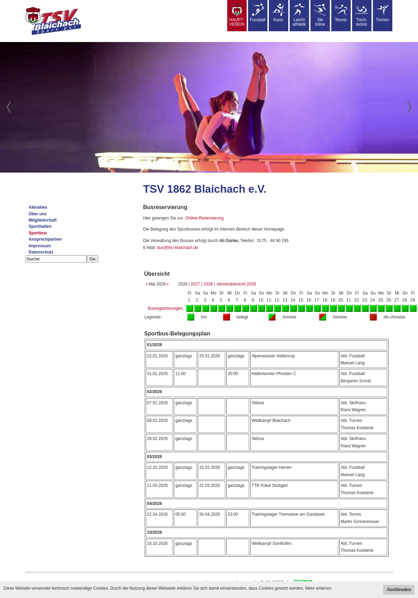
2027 (195, 284)
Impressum (40, 245)
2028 (208, 284)
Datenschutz (41, 252)
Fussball (257, 12)
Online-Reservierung (205, 218)
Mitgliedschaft (43, 220)
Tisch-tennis (362, 15)
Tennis (341, 12)
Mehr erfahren (318, 588)
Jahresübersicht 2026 (236, 284)
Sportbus (38, 233)
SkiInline (320, 15)
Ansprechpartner (45, 239)
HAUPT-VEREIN (237, 15)
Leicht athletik (299, 15)
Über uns (38, 213)
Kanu (278, 12)
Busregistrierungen (165, 308)
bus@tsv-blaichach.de (177, 247)
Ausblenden (398, 589)
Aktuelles (38, 207)
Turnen (382, 12)
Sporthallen (40, 226)
